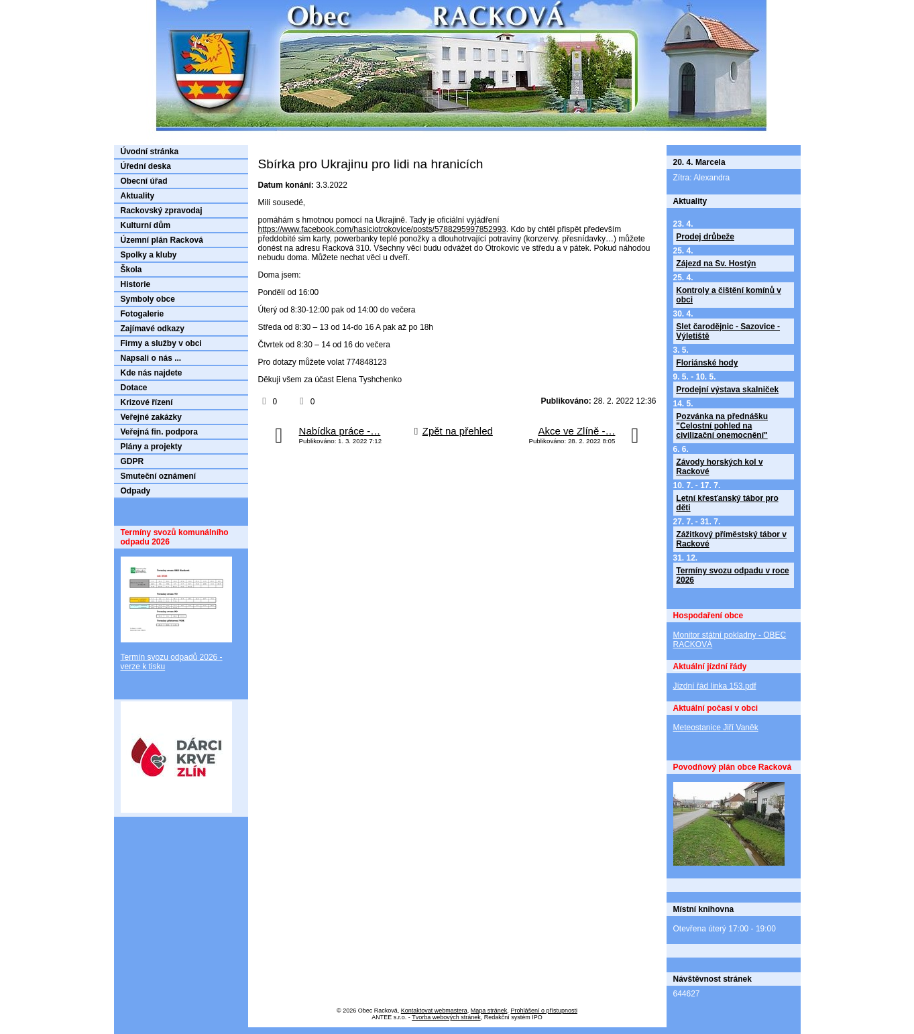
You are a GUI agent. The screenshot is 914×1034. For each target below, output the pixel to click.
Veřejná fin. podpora (159, 432)
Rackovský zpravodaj (162, 210)
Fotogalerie (142, 314)
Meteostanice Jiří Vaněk (715, 727)
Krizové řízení (147, 402)
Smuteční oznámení (158, 476)
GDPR (132, 461)
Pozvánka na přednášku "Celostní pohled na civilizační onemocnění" (722, 426)
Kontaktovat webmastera (434, 1010)
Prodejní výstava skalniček (727, 389)
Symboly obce (148, 299)
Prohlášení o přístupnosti (543, 1010)
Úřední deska (146, 166)
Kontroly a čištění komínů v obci (728, 295)
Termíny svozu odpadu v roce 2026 (732, 575)
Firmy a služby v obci (161, 343)
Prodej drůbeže (705, 236)
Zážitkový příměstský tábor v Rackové (731, 539)
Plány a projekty (151, 446)
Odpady (136, 491)
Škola (131, 269)
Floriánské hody (707, 362)
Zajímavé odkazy (152, 328)
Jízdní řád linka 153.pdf (714, 686)
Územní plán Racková (162, 240)
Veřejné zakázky (151, 417)
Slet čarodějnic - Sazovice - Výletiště (728, 331)
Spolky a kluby (149, 255)
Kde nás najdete (151, 373)
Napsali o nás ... (151, 358)
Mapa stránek (489, 1010)
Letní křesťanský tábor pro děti (727, 503)
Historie (136, 284)
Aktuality (138, 195)
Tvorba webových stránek (446, 1017)
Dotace (134, 387)
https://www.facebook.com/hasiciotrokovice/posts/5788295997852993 (382, 229)
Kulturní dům (146, 225)
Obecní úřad (144, 181)
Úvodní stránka (150, 151)
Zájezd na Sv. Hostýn (716, 263)
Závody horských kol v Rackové (719, 466)
